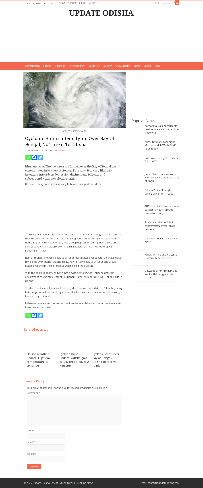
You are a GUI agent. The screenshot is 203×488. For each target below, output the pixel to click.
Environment (59, 150)
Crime (137, 65)
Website (31, 453)
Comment (33, 393)
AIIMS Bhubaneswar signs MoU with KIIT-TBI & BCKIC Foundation (160, 145)
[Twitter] (40, 157)
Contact (72, 2)
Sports (147, 65)
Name (31, 430)
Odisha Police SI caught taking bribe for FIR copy (159, 192)
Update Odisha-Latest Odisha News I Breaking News (63, 483)
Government (32, 65)
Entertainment (76, 65)
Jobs (157, 65)
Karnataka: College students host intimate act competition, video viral (162, 129)
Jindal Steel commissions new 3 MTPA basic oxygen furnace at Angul (162, 177)
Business (60, 65)
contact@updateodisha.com (163, 483)
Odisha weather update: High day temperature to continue (38, 359)
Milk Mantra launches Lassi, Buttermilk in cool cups (161, 256)
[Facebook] (34, 157)
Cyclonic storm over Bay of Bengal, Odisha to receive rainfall (105, 359)
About (62, 2)
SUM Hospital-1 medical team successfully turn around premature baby (162, 210)
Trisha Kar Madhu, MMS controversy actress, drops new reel (160, 226)
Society (108, 65)
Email (31, 442)
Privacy (82, 2)
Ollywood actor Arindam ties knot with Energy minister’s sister (161, 274)
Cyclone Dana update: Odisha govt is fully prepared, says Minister (74, 359)
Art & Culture (122, 65)
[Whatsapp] (28, 157)
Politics (47, 65)
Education (94, 65)
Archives (93, 2)
